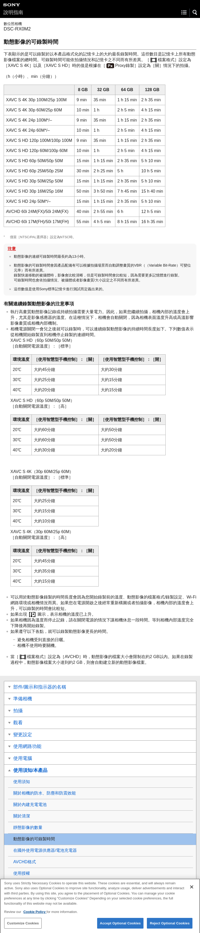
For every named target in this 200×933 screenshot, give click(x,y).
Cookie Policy (35, 915)
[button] (195, 12)
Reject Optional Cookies (170, 926)
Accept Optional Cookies (120, 926)
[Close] (191, 890)
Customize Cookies (23, 926)
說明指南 (13, 12)
